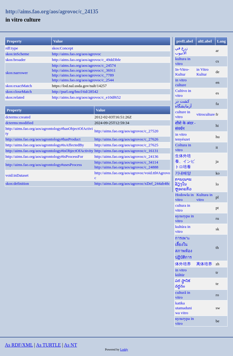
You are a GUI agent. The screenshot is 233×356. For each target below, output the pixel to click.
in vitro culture (181, 82)
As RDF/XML (19, 345)
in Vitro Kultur (202, 71)
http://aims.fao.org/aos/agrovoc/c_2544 (83, 80)
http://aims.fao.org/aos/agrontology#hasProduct (42, 139)
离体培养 (204, 264)
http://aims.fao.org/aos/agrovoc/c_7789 (83, 75)
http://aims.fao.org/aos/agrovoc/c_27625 (126, 145)
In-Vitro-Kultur (182, 71)
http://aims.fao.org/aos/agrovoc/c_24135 (51, 11)
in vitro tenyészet (182, 136)
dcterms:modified (19, 122)
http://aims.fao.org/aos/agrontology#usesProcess (43, 164)
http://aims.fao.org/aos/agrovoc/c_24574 (84, 65)
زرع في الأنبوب (181, 50)
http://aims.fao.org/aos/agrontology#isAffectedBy (44, 145)
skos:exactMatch (18, 85)
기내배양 (183, 173)
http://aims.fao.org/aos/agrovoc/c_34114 (126, 162)
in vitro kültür (181, 272)
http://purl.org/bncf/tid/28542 (75, 91)
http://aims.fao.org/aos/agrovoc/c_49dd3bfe (86, 59)
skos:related (14, 97)
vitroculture (205, 114)
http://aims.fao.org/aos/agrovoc (76, 54)
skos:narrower (16, 72)
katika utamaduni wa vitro (183, 308)
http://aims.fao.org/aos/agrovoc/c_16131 (126, 150)
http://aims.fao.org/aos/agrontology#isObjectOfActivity (49, 150)
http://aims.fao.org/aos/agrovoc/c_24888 (126, 167)
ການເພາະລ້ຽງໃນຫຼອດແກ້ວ (183, 184)
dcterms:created (17, 117)
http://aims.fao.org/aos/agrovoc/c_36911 (84, 70)
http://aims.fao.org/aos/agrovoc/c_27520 (126, 131)
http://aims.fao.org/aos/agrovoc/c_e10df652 (86, 97)
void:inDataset (17, 175)
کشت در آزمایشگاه (183, 103)
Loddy (124, 349)
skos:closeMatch (18, 91)
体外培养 (183, 264)
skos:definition (17, 183)
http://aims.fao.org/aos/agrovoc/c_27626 (126, 139)
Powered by (112, 349)
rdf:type (11, 48)
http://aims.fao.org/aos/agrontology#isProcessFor (44, 156)
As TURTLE (48, 345)
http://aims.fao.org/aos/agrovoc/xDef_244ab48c (132, 183)
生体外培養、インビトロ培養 (185, 161)
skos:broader (15, 59)
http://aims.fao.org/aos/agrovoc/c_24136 (126, 156)
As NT (70, 345)
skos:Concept (62, 48)
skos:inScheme (17, 54)
